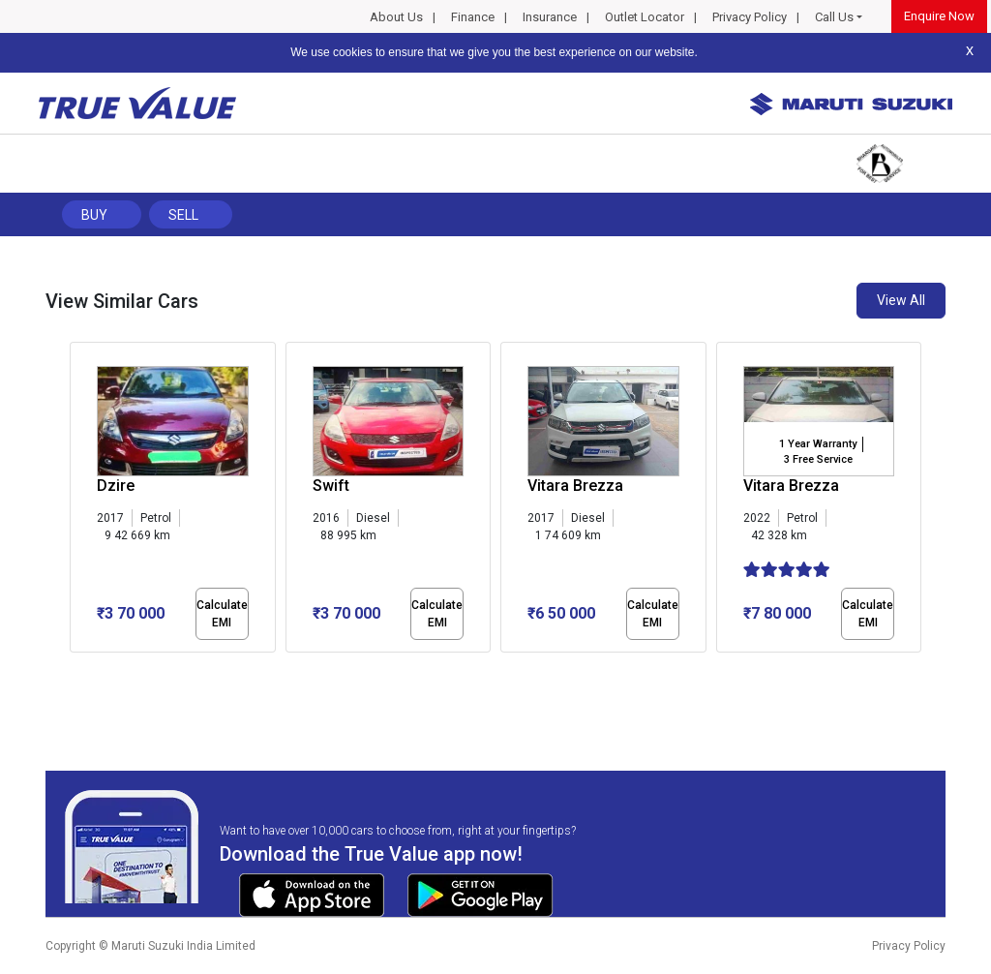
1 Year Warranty (817, 444)
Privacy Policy (749, 17)
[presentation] (79, 501)
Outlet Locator (644, 17)
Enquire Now (939, 16)
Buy (94, 215)
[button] (75, 669)
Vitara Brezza (575, 485)
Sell (183, 215)
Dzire (116, 485)
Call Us (834, 17)
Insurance (550, 17)
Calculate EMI (222, 613)
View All (901, 300)
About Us (396, 17)
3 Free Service (818, 459)
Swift (331, 485)
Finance (473, 17)
